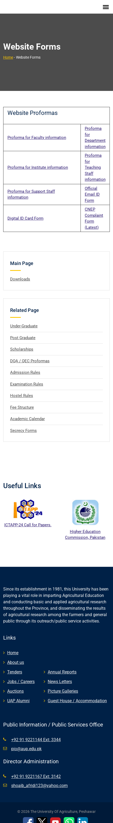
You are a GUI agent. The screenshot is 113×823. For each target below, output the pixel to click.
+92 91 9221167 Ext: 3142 (36, 770)
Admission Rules (25, 365)
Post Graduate (22, 331)
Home (8, 51)
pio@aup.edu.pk (26, 742)
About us (15, 656)
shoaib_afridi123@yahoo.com (39, 779)
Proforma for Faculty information (36, 131)
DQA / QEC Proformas (30, 354)
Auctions (15, 684)
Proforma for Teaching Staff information (95, 160)
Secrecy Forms (23, 423)
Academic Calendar (27, 412)
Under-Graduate (24, 319)
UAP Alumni (18, 694)
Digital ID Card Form (25, 211)
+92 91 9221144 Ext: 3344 (36, 733)
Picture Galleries (63, 684)
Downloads (20, 272)
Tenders (14, 665)
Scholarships (21, 342)
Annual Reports (62, 665)
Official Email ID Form (92, 187)
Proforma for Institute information (37, 160)
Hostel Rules (21, 389)
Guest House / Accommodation (77, 694)
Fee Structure (22, 400)
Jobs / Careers (21, 675)
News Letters (60, 675)
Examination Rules (26, 377)
